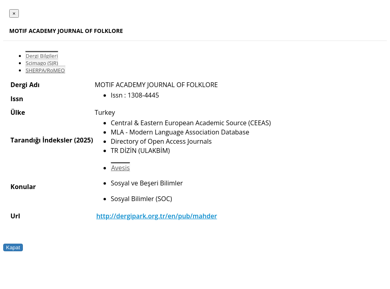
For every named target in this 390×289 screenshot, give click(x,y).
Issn (16, 98)
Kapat (13, 247)
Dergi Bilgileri (42, 55)
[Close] (14, 13)
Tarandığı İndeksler (41, 140)
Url (15, 216)
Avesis (120, 167)
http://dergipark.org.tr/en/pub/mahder (156, 216)
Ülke (17, 112)
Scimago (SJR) (42, 63)
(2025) (83, 140)
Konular (23, 186)
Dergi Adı (25, 84)
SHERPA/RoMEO (45, 70)
